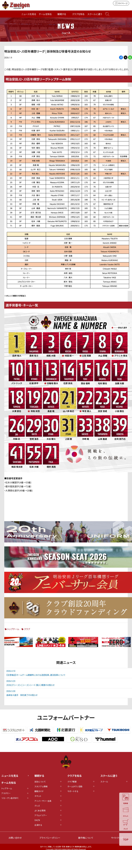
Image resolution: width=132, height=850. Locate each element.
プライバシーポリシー (49, 837)
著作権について (85, 837)
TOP (125, 839)
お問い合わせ (15, 837)
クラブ (27, 629)
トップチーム (13, 629)
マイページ (121, 3)
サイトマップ (117, 837)
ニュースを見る (28, 14)
